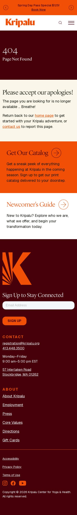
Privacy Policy (12, 467)
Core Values (12, 422)
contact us (11, 126)
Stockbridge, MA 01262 (20, 374)
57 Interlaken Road (16, 369)
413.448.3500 (13, 348)
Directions (10, 431)
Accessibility (10, 458)
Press (7, 413)
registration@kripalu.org (20, 343)
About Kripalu (13, 396)
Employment (12, 404)
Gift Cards (11, 440)
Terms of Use (11, 475)
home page (44, 115)
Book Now (38, 9)
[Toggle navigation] (71, 22)
